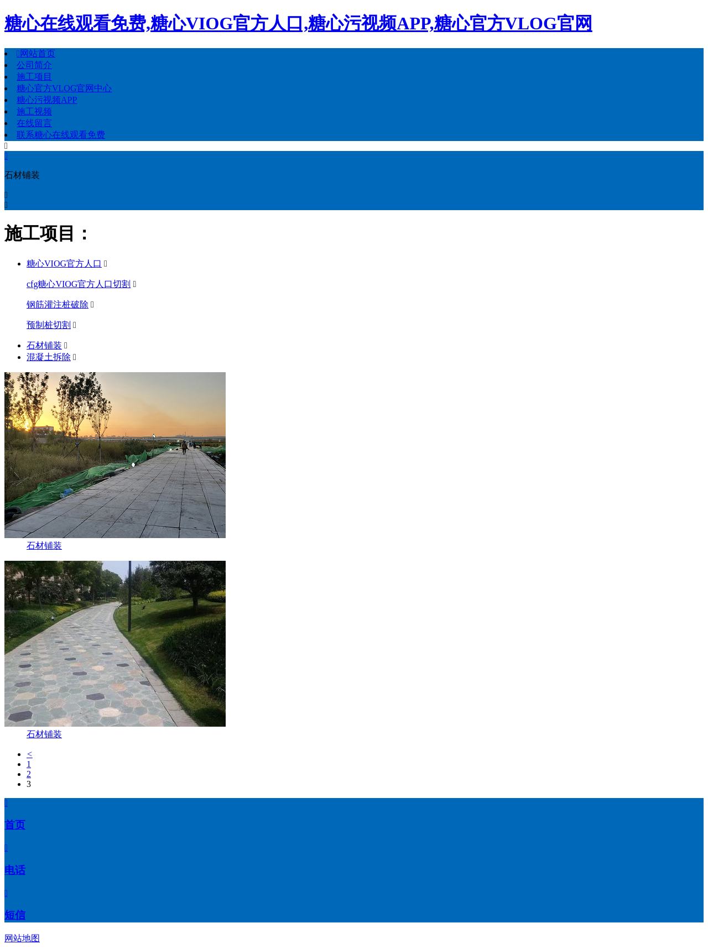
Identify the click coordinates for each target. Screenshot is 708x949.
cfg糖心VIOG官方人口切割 (79, 284)
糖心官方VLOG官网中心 (64, 88)
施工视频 (34, 111)
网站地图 (22, 938)
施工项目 (34, 76)
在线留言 (34, 123)
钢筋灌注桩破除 (57, 304)
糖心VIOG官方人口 (64, 263)
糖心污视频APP (47, 100)
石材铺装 (44, 345)
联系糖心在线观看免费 (61, 134)
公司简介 (34, 65)
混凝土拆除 (49, 357)
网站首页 (36, 53)
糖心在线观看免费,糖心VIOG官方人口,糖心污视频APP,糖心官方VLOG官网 (298, 23)
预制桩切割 (49, 325)
